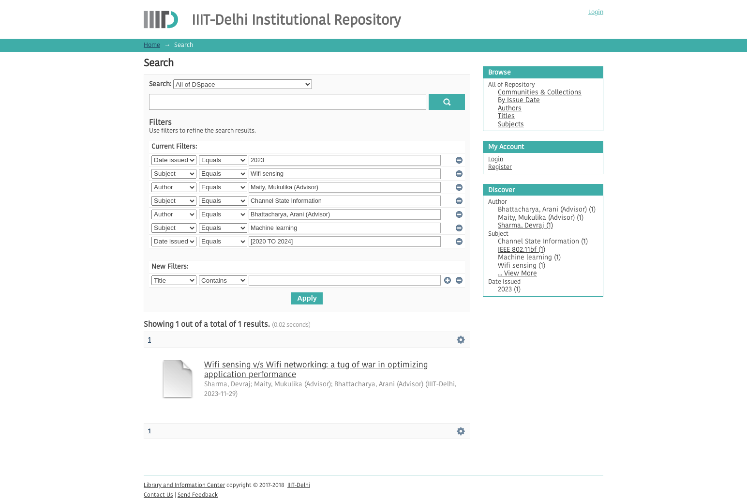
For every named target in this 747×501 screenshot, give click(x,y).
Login (595, 12)
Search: (160, 84)
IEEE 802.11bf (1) (521, 249)
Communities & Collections (540, 92)
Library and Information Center (184, 484)
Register (500, 167)
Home (152, 45)
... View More (517, 273)
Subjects (511, 124)
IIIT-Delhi (298, 484)
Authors (510, 108)
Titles (506, 116)
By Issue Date (519, 100)
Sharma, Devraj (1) (525, 225)
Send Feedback (198, 494)
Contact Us (158, 494)
